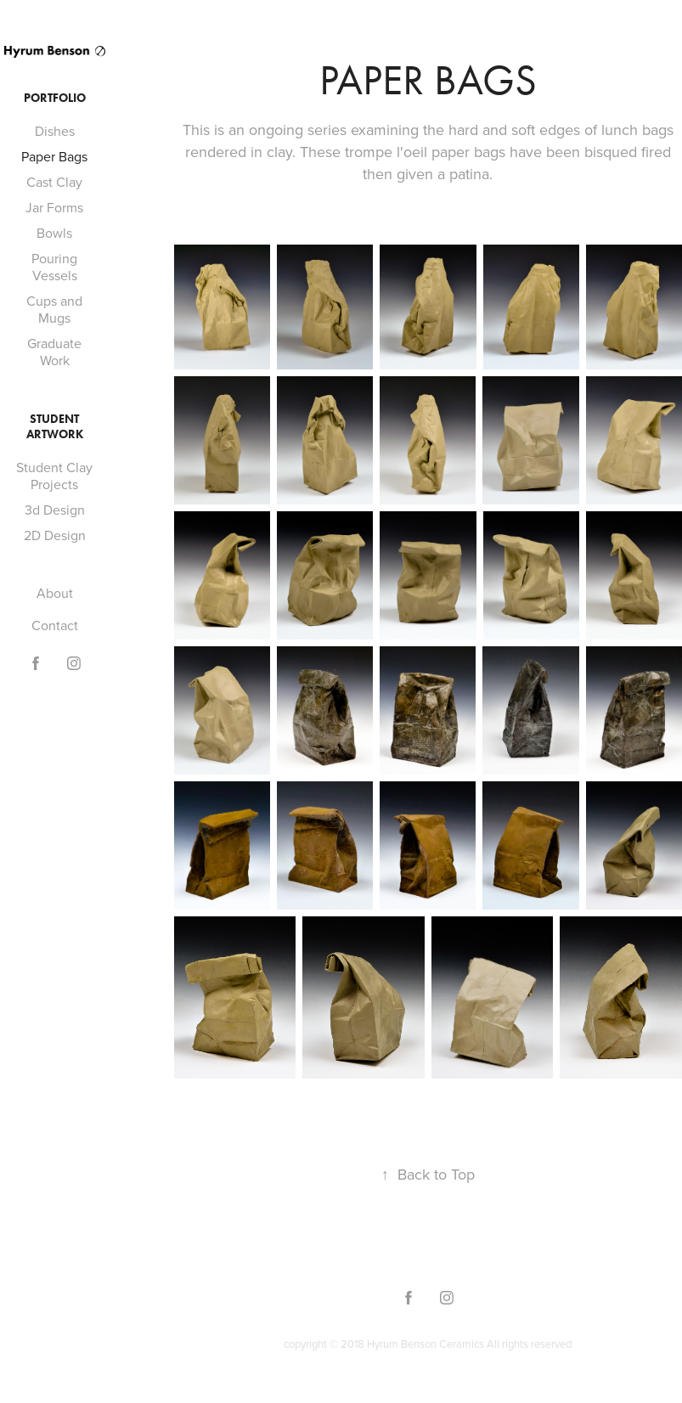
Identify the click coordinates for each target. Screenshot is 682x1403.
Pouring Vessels (54, 267)
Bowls (54, 232)
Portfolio (55, 98)
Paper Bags (54, 156)
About (55, 592)
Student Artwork (54, 427)
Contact (54, 625)
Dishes (55, 130)
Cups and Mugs (54, 309)
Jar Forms (54, 207)
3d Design (55, 509)
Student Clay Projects (54, 475)
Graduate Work (54, 351)
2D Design (55, 535)
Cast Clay (54, 181)
